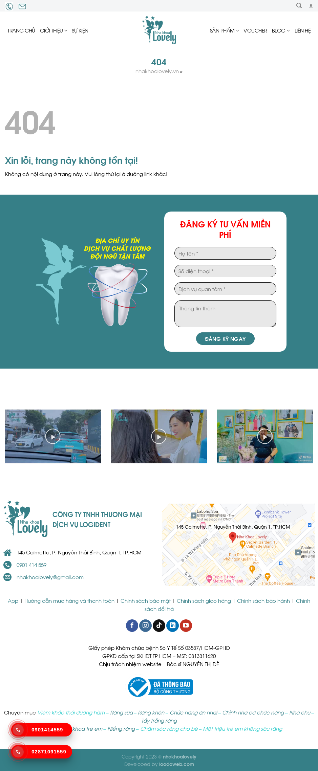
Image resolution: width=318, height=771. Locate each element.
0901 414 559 (31, 564)
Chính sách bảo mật (146, 600)
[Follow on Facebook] (132, 625)
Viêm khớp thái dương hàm (71, 712)
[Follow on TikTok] (159, 625)
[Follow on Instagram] (145, 625)
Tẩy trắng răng (159, 720)
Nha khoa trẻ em (81, 728)
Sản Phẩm (224, 30)
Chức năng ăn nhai (193, 712)
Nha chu (299, 712)
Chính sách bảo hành (263, 600)
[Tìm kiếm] (299, 5)
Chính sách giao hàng (204, 600)
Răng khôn (151, 712)
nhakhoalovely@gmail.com (50, 576)
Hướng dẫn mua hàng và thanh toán (69, 600)
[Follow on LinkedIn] (172, 625)
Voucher (255, 30)
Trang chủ (21, 30)
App (14, 600)
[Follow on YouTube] (186, 625)
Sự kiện (80, 30)
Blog (281, 30)
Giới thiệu (53, 30)
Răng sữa (121, 712)
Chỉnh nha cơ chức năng (253, 712)
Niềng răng (121, 728)
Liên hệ (303, 30)
